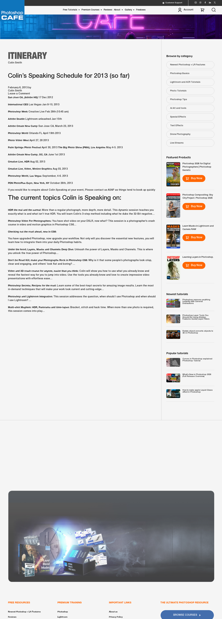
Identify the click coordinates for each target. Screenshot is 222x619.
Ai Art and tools (178, 108)
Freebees (141, 10)
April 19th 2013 (52, 133)
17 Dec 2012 (46, 97)
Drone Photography (180, 134)
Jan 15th (57, 119)
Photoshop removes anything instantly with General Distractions (196, 301)
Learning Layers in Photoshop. (198, 257)
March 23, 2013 (64, 126)
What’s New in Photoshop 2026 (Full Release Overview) (196, 375)
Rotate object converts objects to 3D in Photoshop (197, 332)
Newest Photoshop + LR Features (187, 65)
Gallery (128, 10)
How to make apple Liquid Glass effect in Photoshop (197, 391)
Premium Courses (90, 10)
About (117, 10)
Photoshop (62, 611)
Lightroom (62, 617)
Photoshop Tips (178, 99)
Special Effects (178, 117)
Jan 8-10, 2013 (50, 105)
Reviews (108, 10)
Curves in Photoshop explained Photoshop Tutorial (197, 360)
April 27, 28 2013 (39, 140)
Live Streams (176, 143)
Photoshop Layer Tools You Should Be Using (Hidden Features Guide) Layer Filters (196, 317)
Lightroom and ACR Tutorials (185, 82)
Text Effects (176, 126)
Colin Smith (15, 63)
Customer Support (172, 3)
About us (113, 611)
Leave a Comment (19, 94)
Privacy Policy (116, 617)
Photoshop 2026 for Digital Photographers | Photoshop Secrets (196, 167)
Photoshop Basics (179, 73)
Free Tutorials (70, 10)
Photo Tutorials (178, 91)
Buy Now (194, 178)
